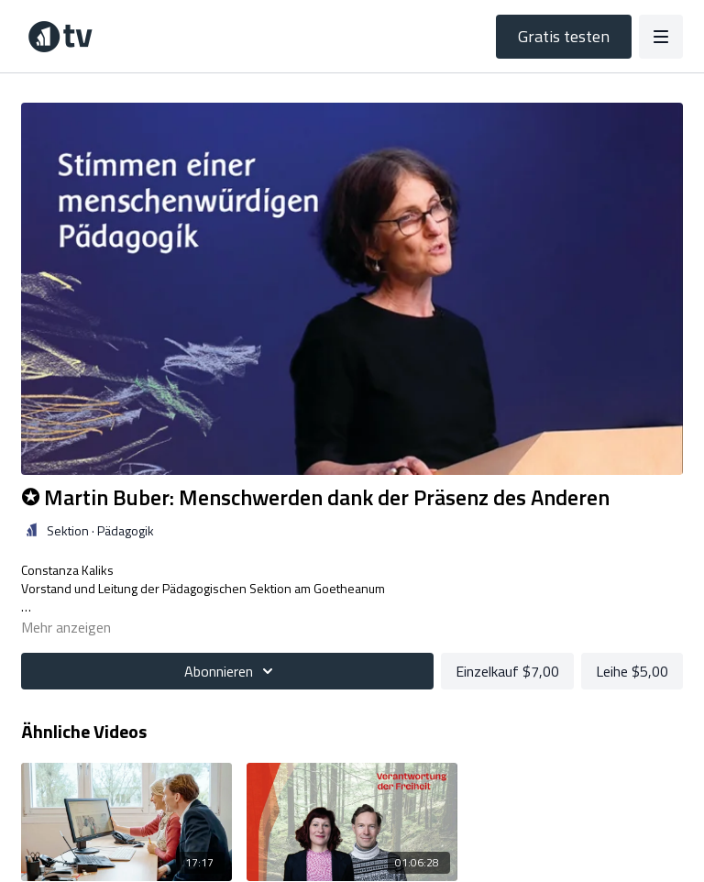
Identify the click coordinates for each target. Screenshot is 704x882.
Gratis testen (564, 36)
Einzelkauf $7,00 (507, 671)
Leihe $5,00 (632, 671)
